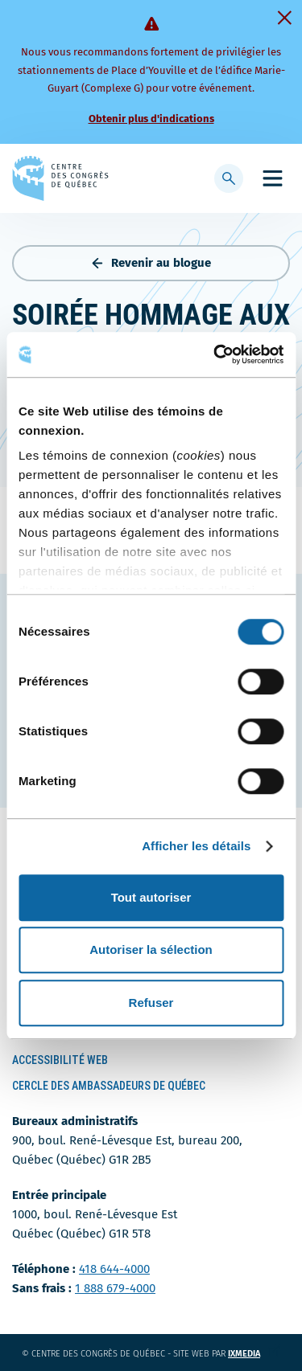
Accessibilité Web (60, 1060)
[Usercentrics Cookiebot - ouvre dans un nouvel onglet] (215, 354)
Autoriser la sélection (151, 949)
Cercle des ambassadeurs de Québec (108, 1085)
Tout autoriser (151, 897)
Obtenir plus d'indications (151, 119)
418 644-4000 (114, 1269)
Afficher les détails (196, 846)
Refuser (151, 1002)
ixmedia (254, 1353)
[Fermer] (284, 17)
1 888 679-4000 (115, 1288)
